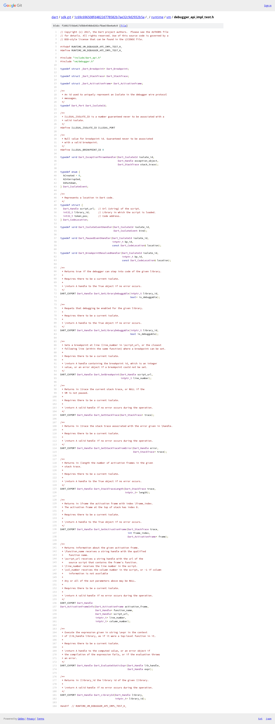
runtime (157, 17)
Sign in (267, 5)
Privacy (31, 718)
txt (260, 718)
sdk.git (66, 17)
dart (55, 17)
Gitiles (21, 718)
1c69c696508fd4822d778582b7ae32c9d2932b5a (109, 17)
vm (168, 17)
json (268, 718)
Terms (40, 718)
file (123, 25)
